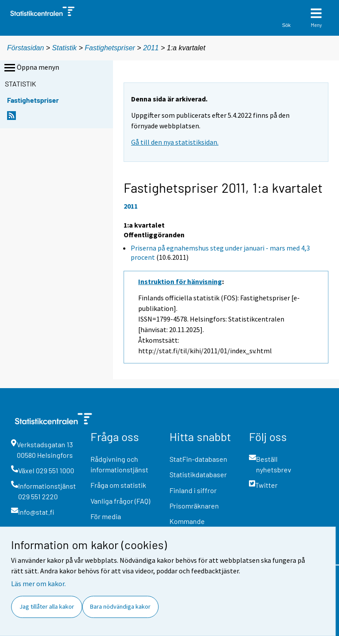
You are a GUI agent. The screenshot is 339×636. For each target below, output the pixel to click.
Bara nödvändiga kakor (120, 606)
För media (105, 516)
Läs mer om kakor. (38, 583)
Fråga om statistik (118, 485)
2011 (151, 48)
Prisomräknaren (194, 505)
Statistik (64, 48)
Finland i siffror (193, 490)
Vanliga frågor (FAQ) (120, 501)
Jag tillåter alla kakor (46, 606)
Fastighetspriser (110, 48)
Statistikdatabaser (198, 474)
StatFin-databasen (198, 459)
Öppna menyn (31, 68)
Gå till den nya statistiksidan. (174, 142)
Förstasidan (25, 48)
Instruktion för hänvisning (180, 281)
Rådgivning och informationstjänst (119, 464)
